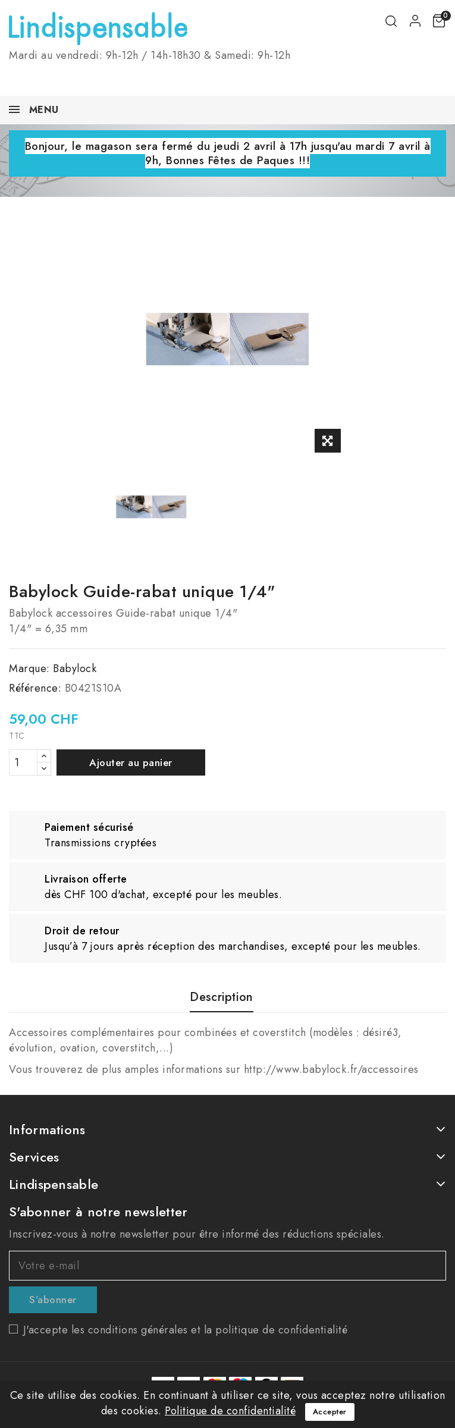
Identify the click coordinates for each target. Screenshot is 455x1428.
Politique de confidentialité (230, 1410)
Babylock (74, 668)
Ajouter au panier (130, 762)
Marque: (29, 668)
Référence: (35, 688)
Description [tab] (221, 998)
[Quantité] (23, 762)
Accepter (330, 1411)
